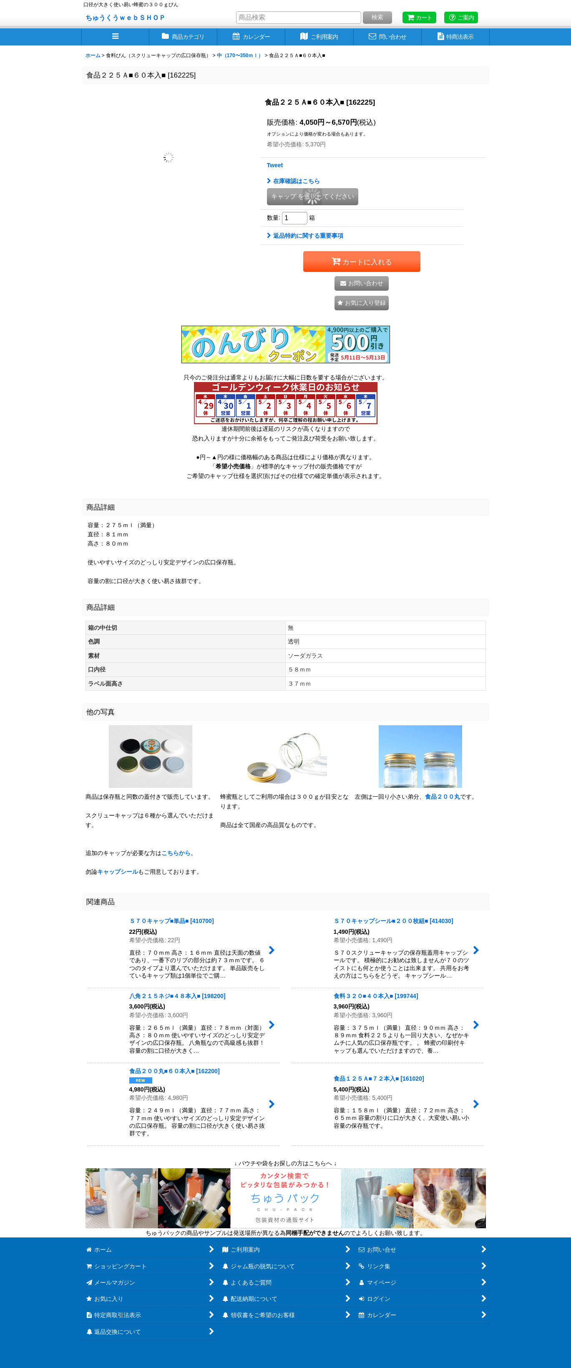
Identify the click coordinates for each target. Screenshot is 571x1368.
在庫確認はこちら (293, 181)
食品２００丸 (442, 796)
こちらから (176, 853)
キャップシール (117, 871)
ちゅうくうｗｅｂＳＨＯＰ (126, 17)
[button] (115, 36)
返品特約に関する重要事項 (305, 235)
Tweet (275, 165)
